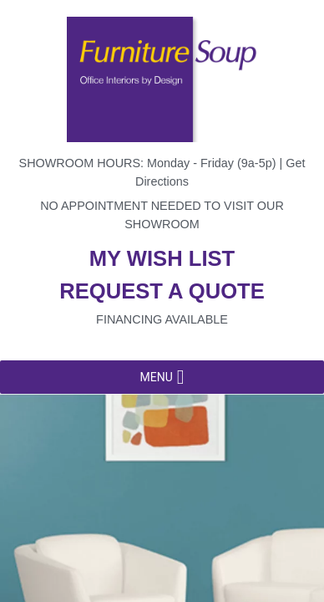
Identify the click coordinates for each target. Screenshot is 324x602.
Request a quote (162, 291)
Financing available (162, 319)
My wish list (162, 258)
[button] (155, 377)
